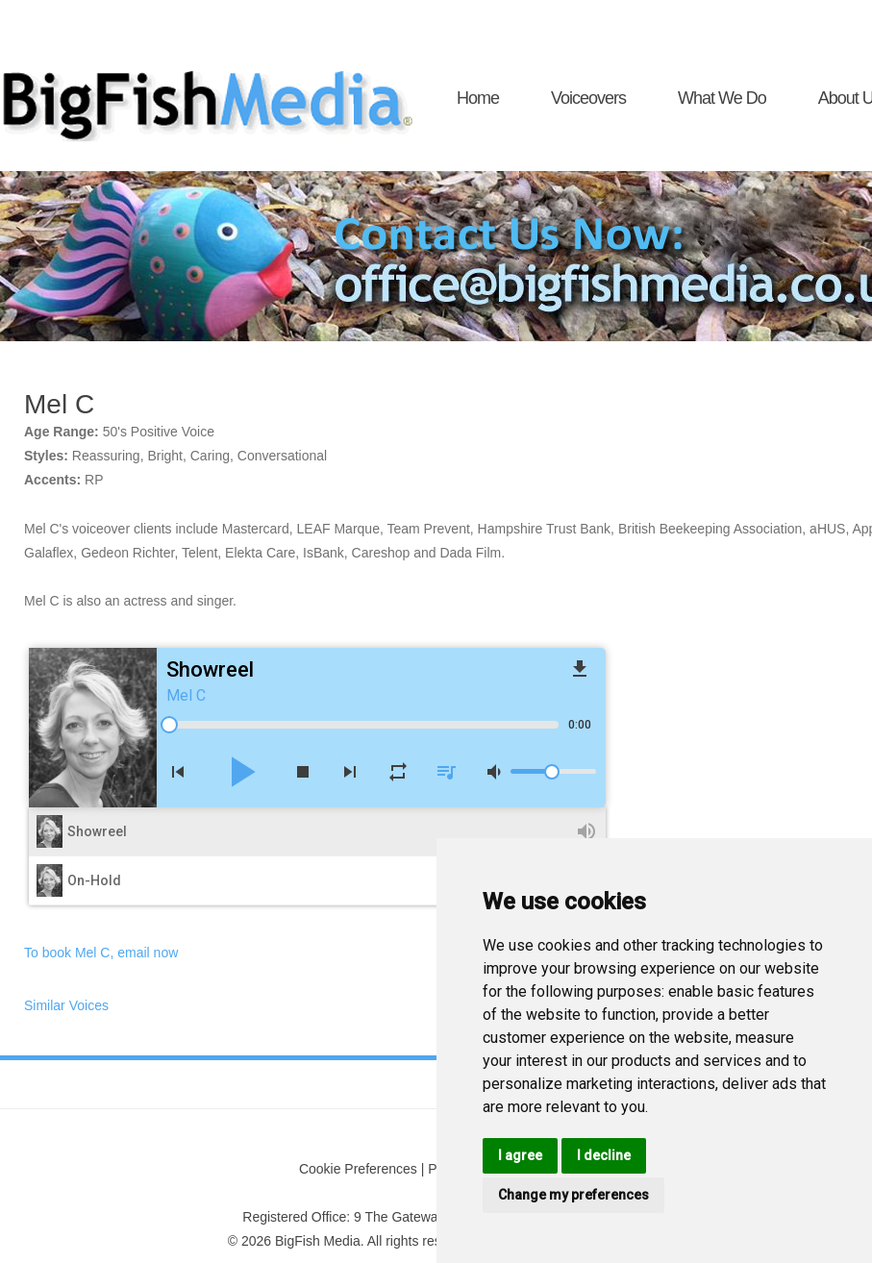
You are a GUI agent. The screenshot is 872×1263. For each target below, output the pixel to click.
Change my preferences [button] (573, 1194)
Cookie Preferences (358, 1168)
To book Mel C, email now (101, 952)
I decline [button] (604, 1155)
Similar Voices (66, 1005)
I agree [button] (520, 1155)
